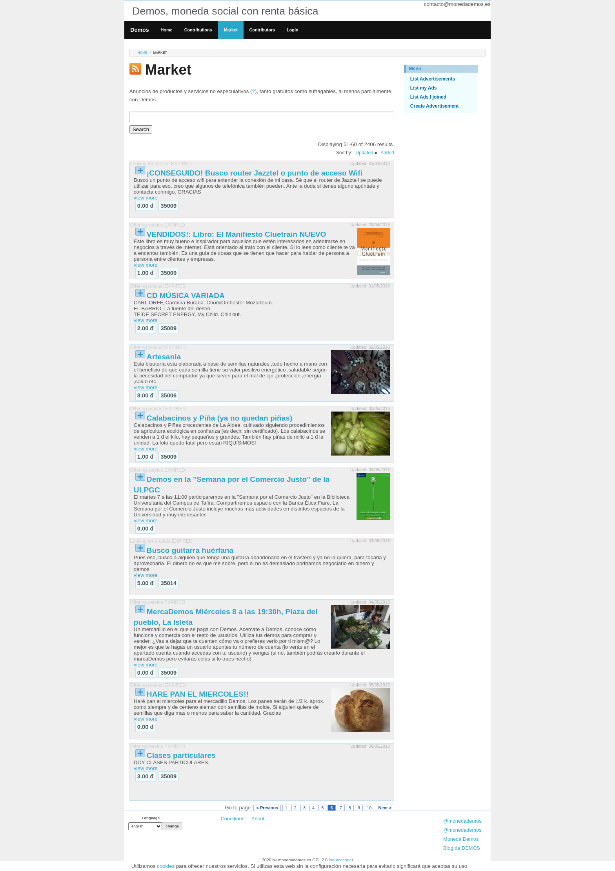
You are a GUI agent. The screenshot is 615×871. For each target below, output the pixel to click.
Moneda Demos (461, 839)
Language (151, 818)
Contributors (262, 29)
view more (146, 198)
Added (387, 153)
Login (292, 29)
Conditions (232, 819)
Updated (364, 153)
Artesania (164, 357)
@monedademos (462, 821)
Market (231, 29)
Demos (139, 30)
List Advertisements (432, 79)
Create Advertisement (434, 106)
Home (167, 29)
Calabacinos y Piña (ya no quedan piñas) (220, 418)
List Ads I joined (428, 97)
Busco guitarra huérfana (190, 550)
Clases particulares (181, 755)
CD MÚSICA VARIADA (186, 295)
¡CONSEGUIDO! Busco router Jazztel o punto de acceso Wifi (254, 173)
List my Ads (423, 88)
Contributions (198, 29)
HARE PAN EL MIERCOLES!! (198, 694)
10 (369, 807)
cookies (166, 866)
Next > (384, 807)
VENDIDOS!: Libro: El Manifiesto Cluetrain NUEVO (236, 234)
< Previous (267, 807)
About (257, 819)
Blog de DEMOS (461, 848)
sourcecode (341, 860)
